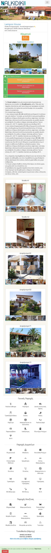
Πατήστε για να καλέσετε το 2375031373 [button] (25, 80)
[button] (45, 45)
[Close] (48, 549)
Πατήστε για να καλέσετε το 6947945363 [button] (25, 92)
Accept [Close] (5, 551)
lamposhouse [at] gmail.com (16, 96)
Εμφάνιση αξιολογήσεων (25, 42)
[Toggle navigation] (47, 2)
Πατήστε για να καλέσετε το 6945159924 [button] (25, 86)
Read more (37, 549)
